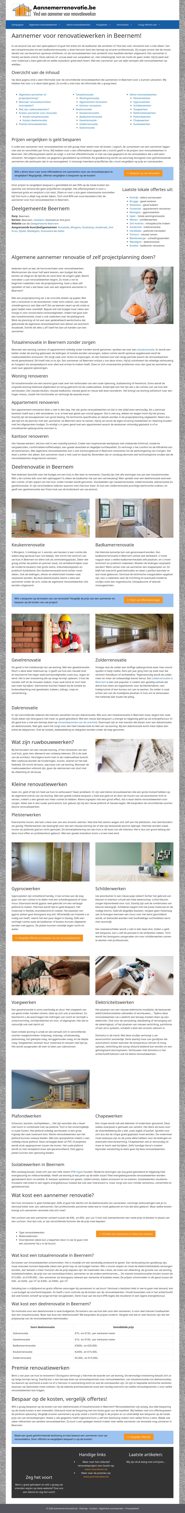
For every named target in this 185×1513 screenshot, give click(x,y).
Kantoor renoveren (90, 105)
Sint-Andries (137, 223)
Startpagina (17, 24)
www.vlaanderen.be (96, 1469)
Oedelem (39, 220)
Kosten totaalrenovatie (36, 116)
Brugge (134, 201)
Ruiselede (63, 227)
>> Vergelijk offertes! (139, 1437)
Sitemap (83, 1508)
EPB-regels (77, 1171)
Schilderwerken (142, 105)
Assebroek (101, 227)
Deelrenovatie (84, 109)
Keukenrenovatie (89, 113)
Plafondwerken (142, 116)
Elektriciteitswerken (144, 113)
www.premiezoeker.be (96, 1476)
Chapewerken (141, 120)
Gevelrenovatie (88, 120)
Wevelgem (136, 241)
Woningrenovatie (89, 98)
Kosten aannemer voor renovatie (38, 113)
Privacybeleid (132, 1508)
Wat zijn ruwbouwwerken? (34, 109)
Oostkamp (88, 227)
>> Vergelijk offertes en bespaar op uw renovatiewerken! (47, 938)
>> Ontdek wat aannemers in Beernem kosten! (126, 1234)
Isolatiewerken (141, 124)
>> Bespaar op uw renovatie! (143, 173)
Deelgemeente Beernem (44, 223)
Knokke (134, 245)
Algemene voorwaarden (111, 1508)
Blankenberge (138, 238)
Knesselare (47, 231)
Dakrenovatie (87, 127)
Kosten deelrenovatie (35, 120)
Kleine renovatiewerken (78, 24)
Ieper (133, 216)
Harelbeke (135, 230)
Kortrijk (134, 197)
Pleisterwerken (141, 98)
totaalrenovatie (146, 349)
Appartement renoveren (93, 102)
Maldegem (33, 231)
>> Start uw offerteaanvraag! (143, 600)
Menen (134, 219)
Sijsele (22, 231)
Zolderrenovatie (88, 124)
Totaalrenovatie (85, 94)
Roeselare (135, 205)
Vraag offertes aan (150, 24)
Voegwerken (140, 109)
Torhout (134, 234)
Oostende (135, 208)
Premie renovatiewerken (33, 124)
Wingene (76, 227)
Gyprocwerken (141, 102)
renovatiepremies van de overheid (77, 722)
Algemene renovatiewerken (46, 24)
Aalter (61, 231)
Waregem (135, 212)
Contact (93, 1508)
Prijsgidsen (105, 24)
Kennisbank (126, 24)
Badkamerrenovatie (90, 116)
